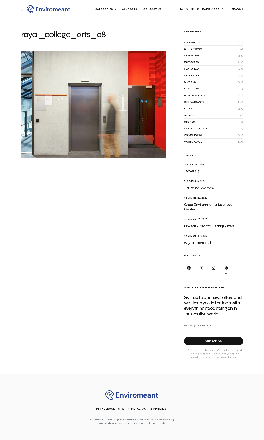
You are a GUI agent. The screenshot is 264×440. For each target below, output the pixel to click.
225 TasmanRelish (198, 242)
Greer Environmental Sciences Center (208, 207)
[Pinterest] (198, 9)
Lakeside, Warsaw (199, 188)
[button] (23, 9)
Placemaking (194, 95)
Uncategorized (196, 128)
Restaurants (194, 102)
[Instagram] (192, 9)
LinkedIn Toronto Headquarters (209, 226)
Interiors (191, 75)
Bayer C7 (192, 171)
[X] (187, 9)
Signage (190, 108)
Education (192, 42)
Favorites (191, 62)
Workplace (193, 141)
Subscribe (213, 341)
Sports (189, 115)
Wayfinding (193, 135)
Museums (191, 88)
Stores (189, 122)
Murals (190, 82)
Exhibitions (193, 49)
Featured (191, 68)
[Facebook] (181, 9)
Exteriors (192, 55)
